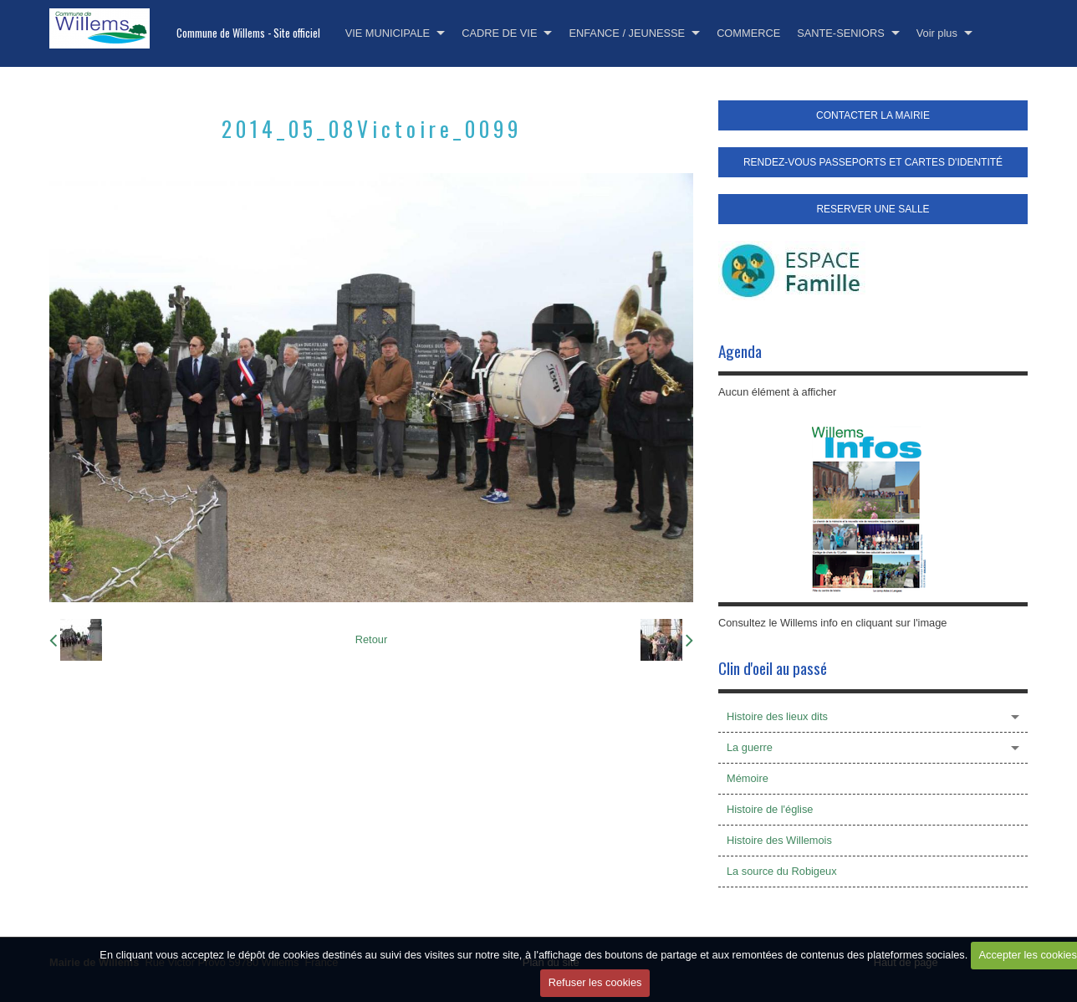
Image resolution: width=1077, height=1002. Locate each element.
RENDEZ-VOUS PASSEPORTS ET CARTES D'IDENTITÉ (873, 162)
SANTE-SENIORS (841, 33)
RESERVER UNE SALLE (872, 209)
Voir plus (936, 33)
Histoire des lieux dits (777, 716)
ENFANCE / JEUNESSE (627, 33)
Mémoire (747, 778)
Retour (371, 639)
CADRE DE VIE (499, 33)
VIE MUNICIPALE (387, 33)
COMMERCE (748, 33)
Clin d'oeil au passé (772, 668)
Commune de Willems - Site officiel (248, 33)
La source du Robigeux (782, 871)
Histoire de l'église (770, 809)
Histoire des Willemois (779, 840)
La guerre (750, 747)
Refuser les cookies (595, 982)
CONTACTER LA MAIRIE (873, 115)
